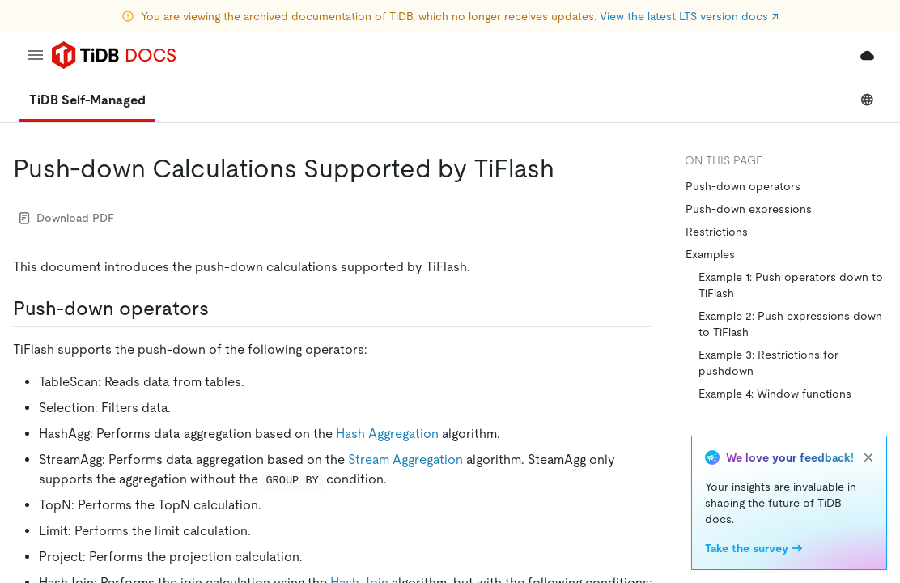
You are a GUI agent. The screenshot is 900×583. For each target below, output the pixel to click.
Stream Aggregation (405, 459)
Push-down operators (743, 186)
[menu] (35, 55)
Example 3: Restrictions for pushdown (768, 362)
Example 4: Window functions (774, 393)
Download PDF (66, 217)
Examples (710, 254)
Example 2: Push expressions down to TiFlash (790, 323)
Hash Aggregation (387, 433)
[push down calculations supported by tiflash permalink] (567, 168)
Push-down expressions (749, 208)
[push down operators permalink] (221, 308)
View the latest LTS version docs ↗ (689, 16)
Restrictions (717, 231)
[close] (868, 457)
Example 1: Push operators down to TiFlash (790, 285)
